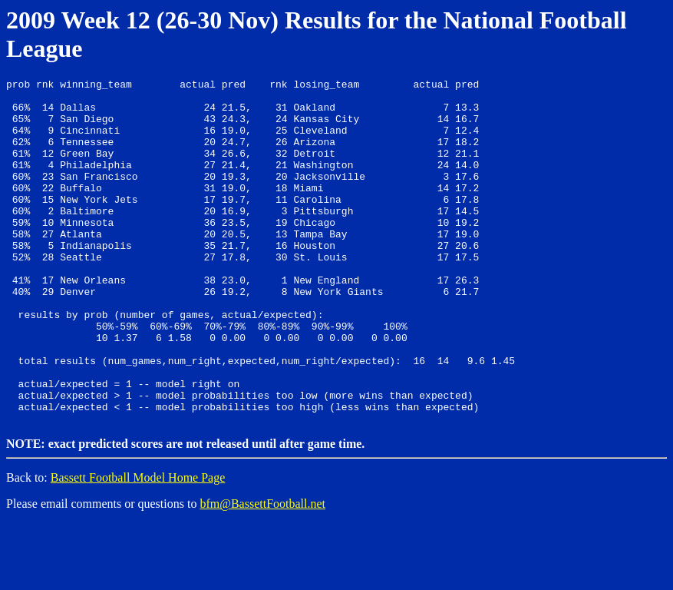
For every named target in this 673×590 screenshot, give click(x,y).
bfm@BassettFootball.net (262, 570)
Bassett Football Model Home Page (138, 544)
